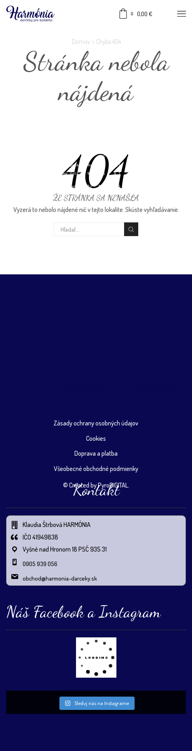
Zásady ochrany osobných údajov (96, 423)
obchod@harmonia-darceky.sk (60, 578)
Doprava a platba (96, 453)
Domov (81, 41)
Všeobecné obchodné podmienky (96, 469)
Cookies (96, 438)
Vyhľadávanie (130, 229)
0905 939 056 (40, 564)
